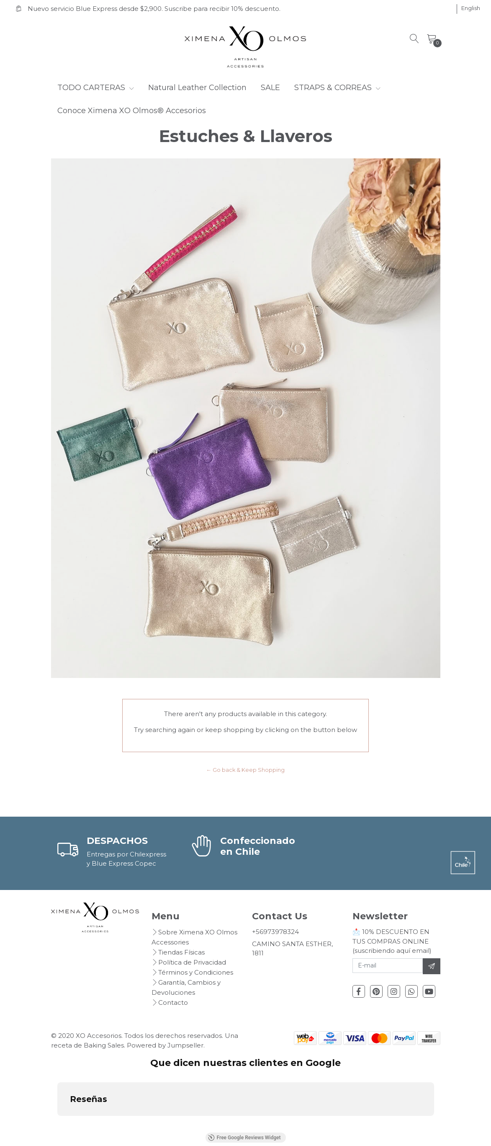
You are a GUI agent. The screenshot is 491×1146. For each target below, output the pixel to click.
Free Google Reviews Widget (244, 1137)
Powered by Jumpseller (165, 1045)
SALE (270, 87)
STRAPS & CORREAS (337, 87)
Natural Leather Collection (197, 87)
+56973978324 (275, 932)
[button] (470, 8)
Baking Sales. (105, 1045)
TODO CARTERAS (95, 87)
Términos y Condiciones (195, 972)
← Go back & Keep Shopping (245, 770)
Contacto (173, 1002)
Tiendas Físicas (181, 952)
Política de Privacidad (192, 962)
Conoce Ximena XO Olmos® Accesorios (131, 110)
